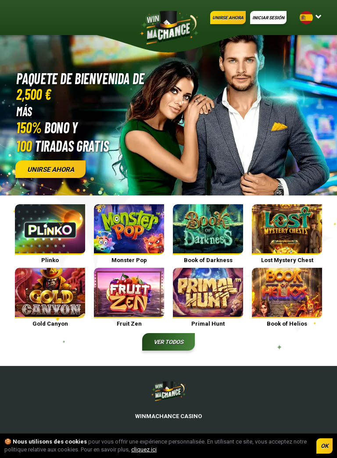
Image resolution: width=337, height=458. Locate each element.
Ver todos (168, 342)
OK (324, 446)
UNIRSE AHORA (228, 17)
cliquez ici (144, 449)
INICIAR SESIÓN (268, 17)
